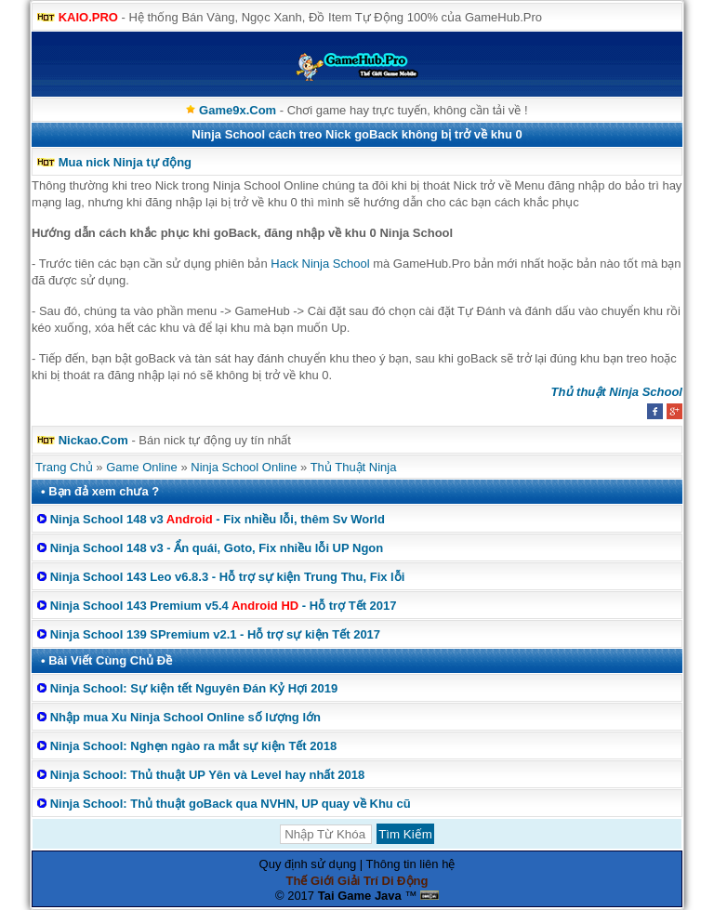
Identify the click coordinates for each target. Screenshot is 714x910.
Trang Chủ (64, 467)
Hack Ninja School (320, 263)
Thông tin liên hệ (411, 864)
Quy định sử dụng (308, 864)
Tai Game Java (360, 896)
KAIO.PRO (88, 17)
